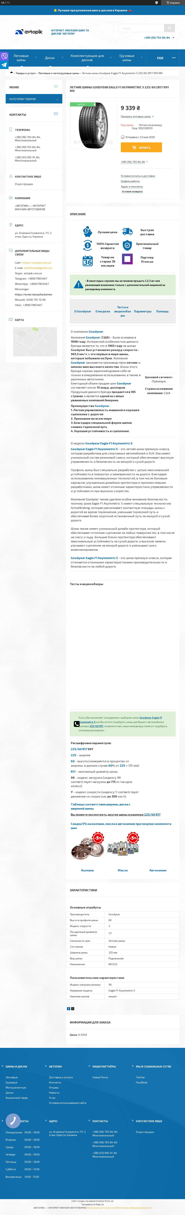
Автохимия (158, 870)
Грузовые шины (126, 58)
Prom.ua (109, 1200)
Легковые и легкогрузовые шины (58, 73)
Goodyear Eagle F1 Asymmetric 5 (108, 443)
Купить (145, 147)
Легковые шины (21, 58)
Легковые (12, 1077)
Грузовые (11, 1082)
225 (73, 755)
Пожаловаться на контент (102, 1207)
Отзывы (54, 1087)
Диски (50, 58)
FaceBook (141, 1082)
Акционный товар (17, 1097)
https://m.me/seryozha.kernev (33, 294)
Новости (54, 1092)
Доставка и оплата (61, 1077)
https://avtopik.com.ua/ (37, 262)
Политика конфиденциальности (135, 1207)
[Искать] (169, 28)
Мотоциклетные (16, 1087)
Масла (123, 870)
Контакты (55, 1082)
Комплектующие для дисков (87, 58)
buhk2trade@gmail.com (38, 267)
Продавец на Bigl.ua (93, 1204)
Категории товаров (22, 99)
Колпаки (87, 870)
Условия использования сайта (67, 1102)
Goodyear (96, 331)
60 (73, 761)
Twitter (140, 1077)
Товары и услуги (25, 73)
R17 (73, 771)
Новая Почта (100, 1077)
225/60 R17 (96, 726)
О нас (52, 1097)
